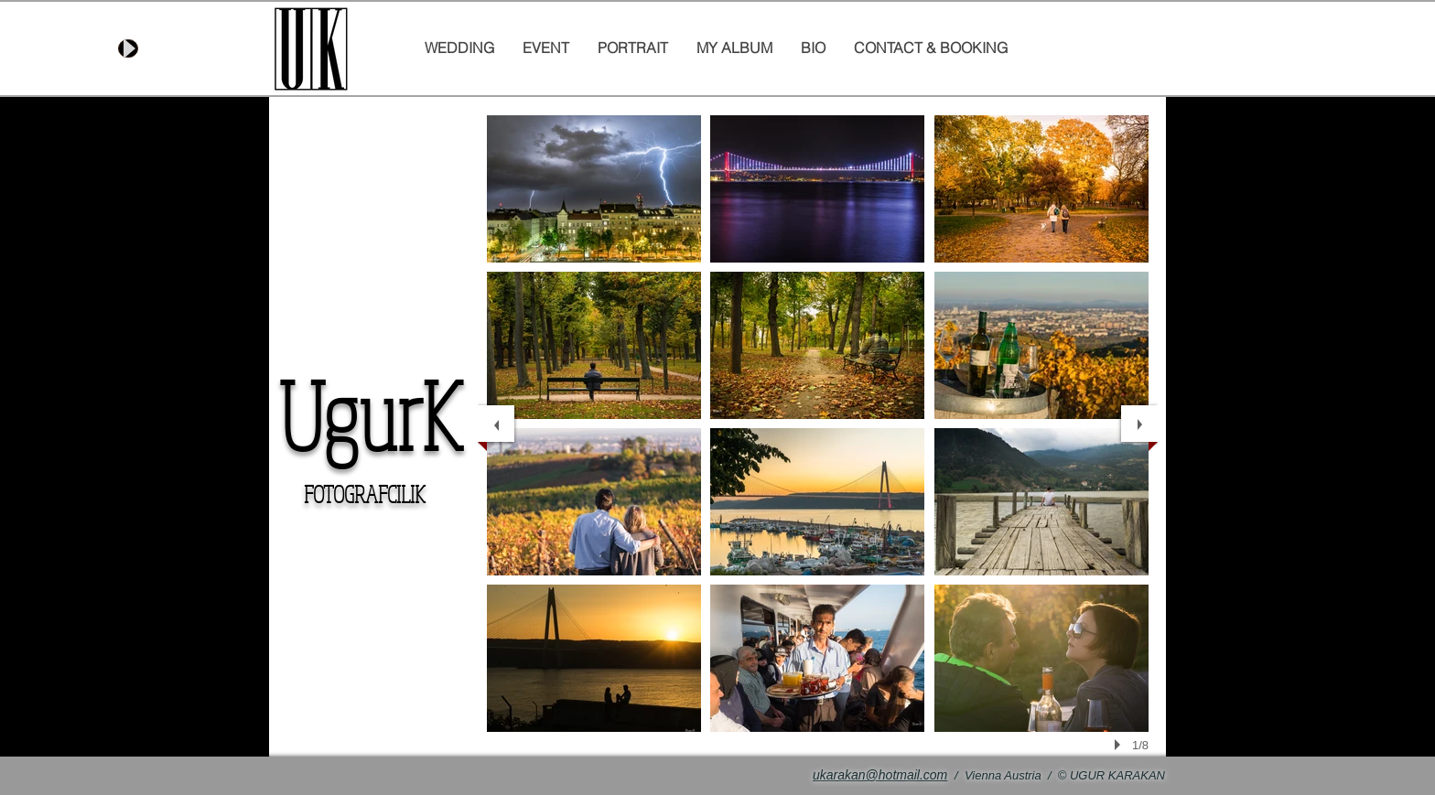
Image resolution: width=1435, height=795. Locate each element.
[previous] (496, 423)
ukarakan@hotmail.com (880, 775)
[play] (1120, 744)
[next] (1139, 423)
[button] (594, 189)
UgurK (369, 414)
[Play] (128, 48)
